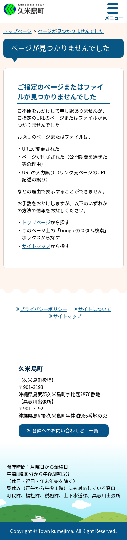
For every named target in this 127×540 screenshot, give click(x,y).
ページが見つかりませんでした (71, 30)
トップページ (17, 30)
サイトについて (94, 309)
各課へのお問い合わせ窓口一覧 (65, 430)
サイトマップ (36, 246)
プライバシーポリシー (43, 309)
